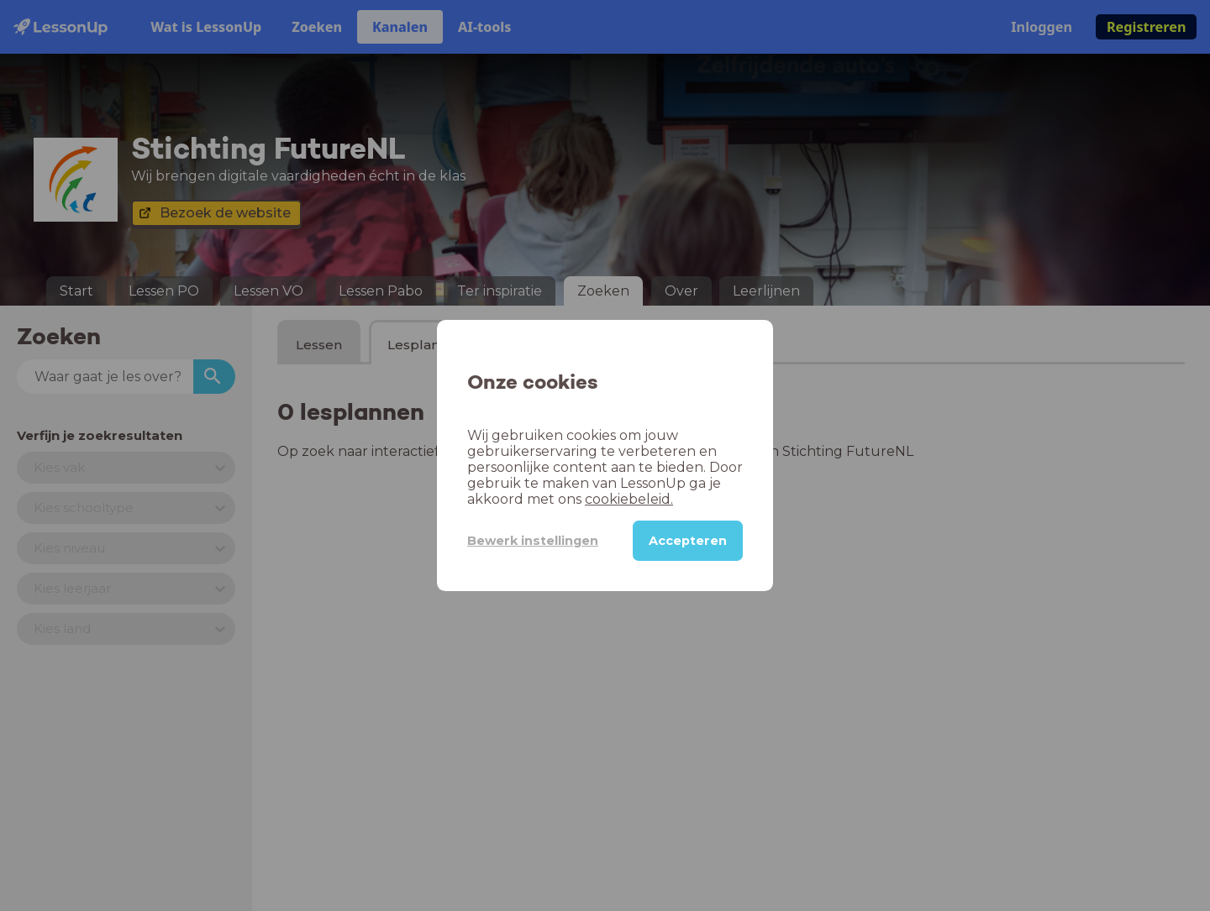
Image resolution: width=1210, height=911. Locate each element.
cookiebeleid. (629, 499)
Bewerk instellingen (532, 540)
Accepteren (688, 540)
